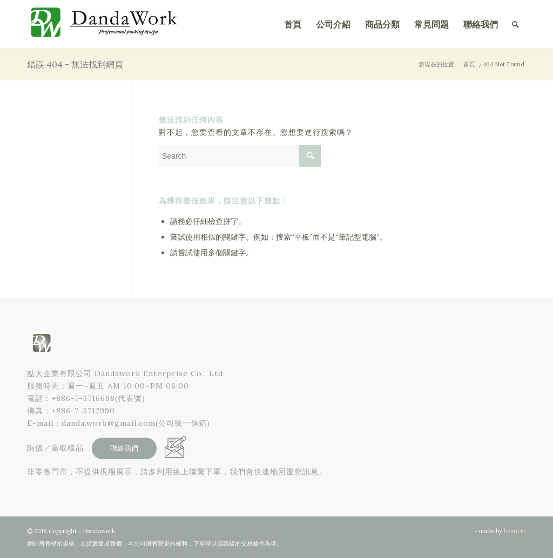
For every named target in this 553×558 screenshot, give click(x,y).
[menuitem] (292, 24)
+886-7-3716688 (83, 398)
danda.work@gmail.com (109, 423)
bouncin (515, 531)
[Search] (515, 24)
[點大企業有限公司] (108, 24)
